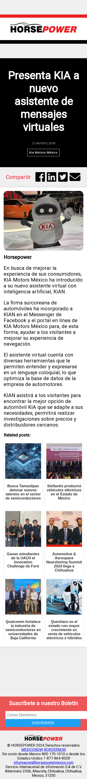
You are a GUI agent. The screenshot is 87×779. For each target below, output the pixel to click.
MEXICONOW (32, 750)
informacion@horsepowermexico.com (44, 762)
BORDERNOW (55, 750)
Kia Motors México (43, 152)
